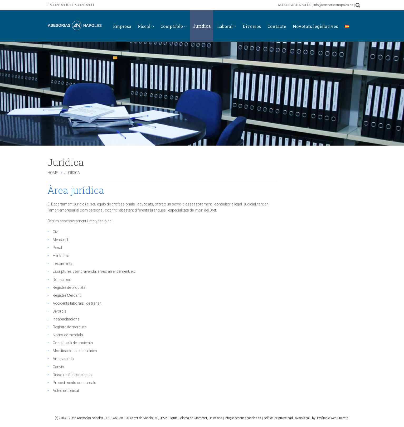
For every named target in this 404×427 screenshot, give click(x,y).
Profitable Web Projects (332, 418)
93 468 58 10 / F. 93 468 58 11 (72, 5)
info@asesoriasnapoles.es (243, 418)
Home (52, 173)
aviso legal (302, 418)
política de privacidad (278, 418)
